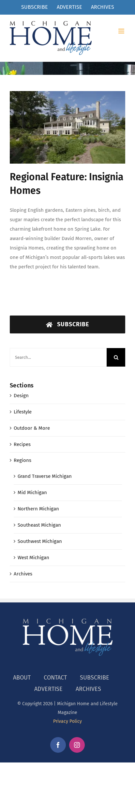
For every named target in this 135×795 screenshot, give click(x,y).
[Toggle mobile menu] (121, 31)
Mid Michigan (32, 492)
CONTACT (55, 677)
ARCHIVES (88, 689)
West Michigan (33, 557)
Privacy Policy (67, 721)
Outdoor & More (32, 428)
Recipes (22, 444)
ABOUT (22, 677)
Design (21, 395)
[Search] (116, 357)
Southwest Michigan (40, 541)
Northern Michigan (38, 509)
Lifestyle (23, 412)
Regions (22, 460)
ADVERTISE (48, 689)
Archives (23, 574)
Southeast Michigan (39, 525)
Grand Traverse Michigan (45, 476)
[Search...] (58, 357)
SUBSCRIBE (94, 677)
